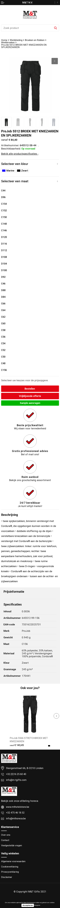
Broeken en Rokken (36, 40)
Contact (5, 842)
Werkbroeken (8, 42)
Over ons (6, 837)
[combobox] (26, 28)
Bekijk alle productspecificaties (19, 154)
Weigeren (37, 905)
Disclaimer (7, 880)
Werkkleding (17, 40)
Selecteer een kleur (14, 164)
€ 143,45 (17, 746)
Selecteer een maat (14, 182)
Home (4, 40)
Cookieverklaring (10, 869)
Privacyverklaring (10, 875)
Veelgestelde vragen (12, 847)
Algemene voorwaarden (14, 864)
